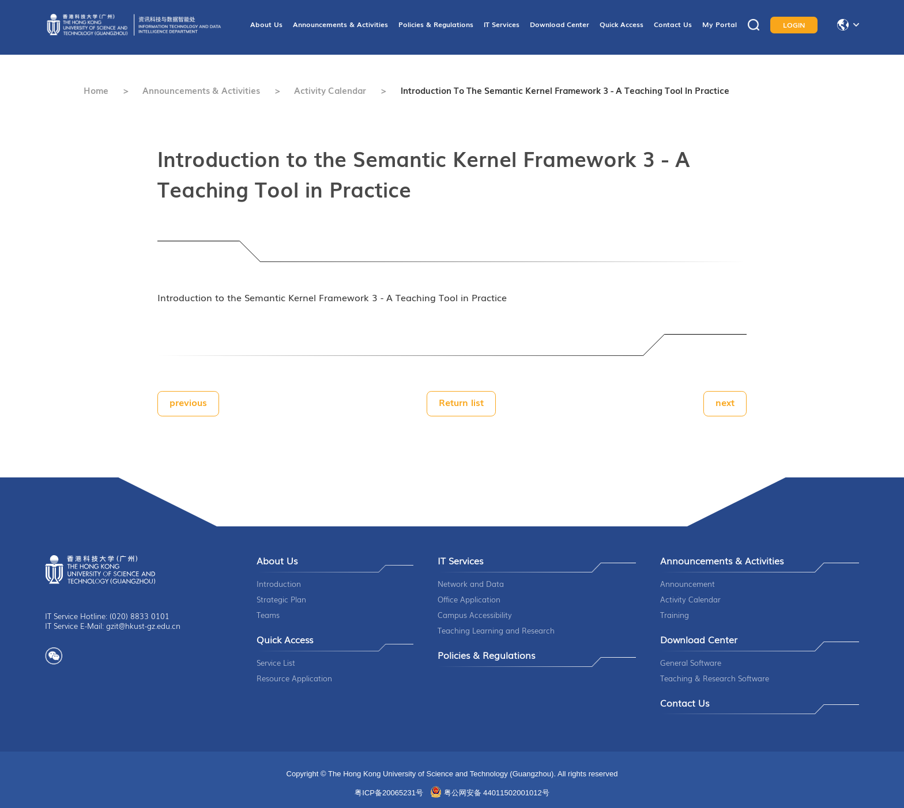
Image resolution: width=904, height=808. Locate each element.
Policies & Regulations (435, 24)
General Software (690, 662)
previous (188, 402)
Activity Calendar (330, 90)
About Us (266, 24)
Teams (268, 614)
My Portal (719, 24)
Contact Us (673, 24)
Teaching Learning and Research (496, 630)
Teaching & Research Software (714, 678)
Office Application (469, 599)
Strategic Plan (281, 599)
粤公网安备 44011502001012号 (496, 792)
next (724, 402)
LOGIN (794, 25)
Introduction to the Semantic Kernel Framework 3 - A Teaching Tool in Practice (565, 90)
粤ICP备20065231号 (389, 792)
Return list (461, 402)
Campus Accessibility (475, 614)
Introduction (279, 583)
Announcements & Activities (340, 24)
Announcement (687, 583)
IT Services (501, 24)
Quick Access (621, 24)
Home (96, 90)
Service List (276, 662)
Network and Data (471, 583)
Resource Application (294, 678)
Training (674, 614)
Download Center (559, 24)
